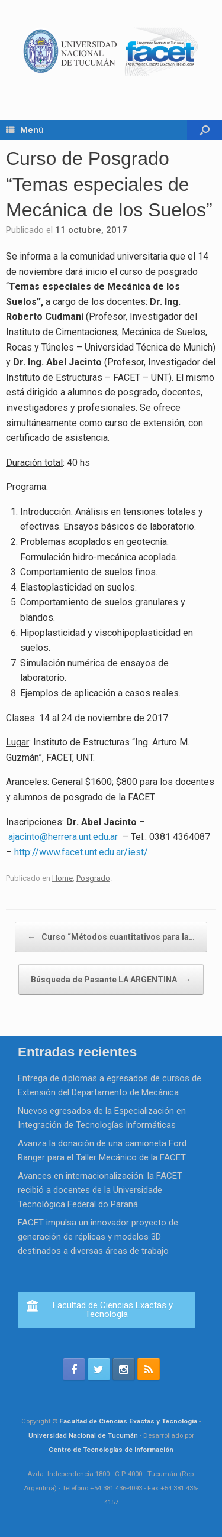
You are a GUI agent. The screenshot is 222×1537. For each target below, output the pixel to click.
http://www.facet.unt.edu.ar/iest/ (81, 852)
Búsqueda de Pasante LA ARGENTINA (111, 979)
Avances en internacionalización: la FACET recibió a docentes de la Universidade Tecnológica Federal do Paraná (100, 1190)
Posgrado (93, 878)
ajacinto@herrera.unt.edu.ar (64, 836)
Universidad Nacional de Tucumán (83, 1435)
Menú (25, 130)
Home (62, 878)
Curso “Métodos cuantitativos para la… (111, 937)
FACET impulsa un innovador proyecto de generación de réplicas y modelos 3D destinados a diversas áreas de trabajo (98, 1236)
